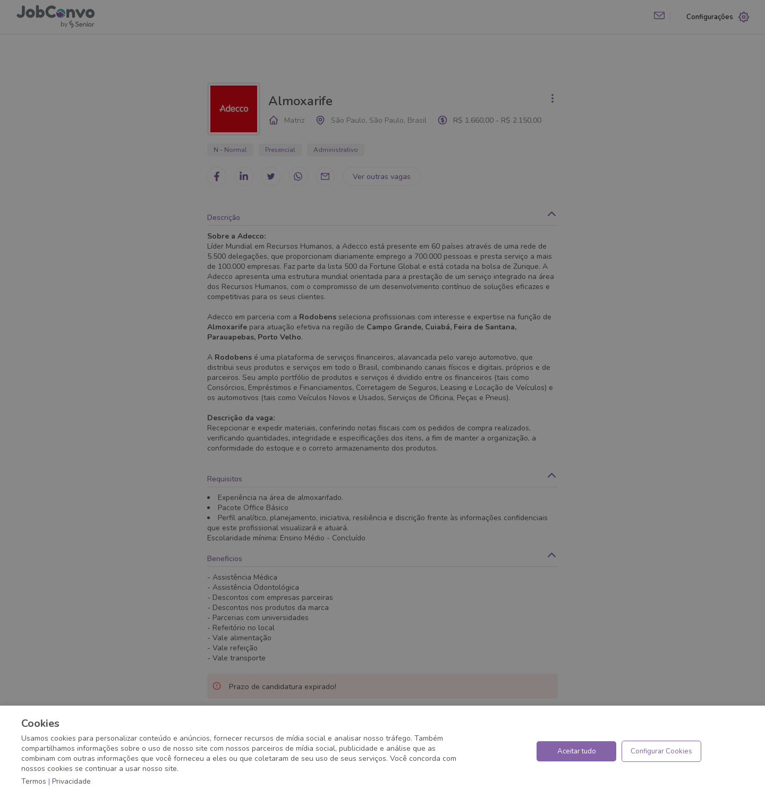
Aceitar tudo (576, 751)
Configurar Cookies (661, 751)
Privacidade (71, 781)
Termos (33, 781)
